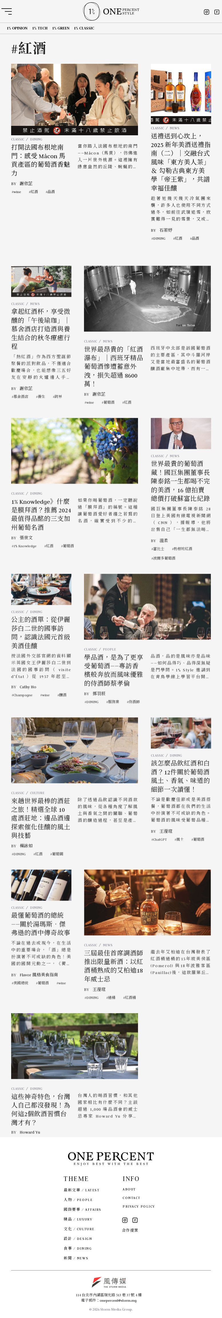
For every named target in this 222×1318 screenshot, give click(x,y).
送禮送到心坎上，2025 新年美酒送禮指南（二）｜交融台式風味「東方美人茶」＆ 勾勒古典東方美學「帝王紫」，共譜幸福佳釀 (181, 162)
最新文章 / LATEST (81, 1190)
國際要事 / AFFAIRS (82, 1209)
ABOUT (129, 1189)
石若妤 (165, 230)
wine (17, 191)
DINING (36, 139)
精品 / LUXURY (78, 1219)
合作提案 (130, 1230)
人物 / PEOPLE (78, 1200)
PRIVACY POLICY (139, 1206)
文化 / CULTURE (79, 1229)
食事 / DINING (78, 1248)
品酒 (51, 191)
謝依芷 (25, 183)
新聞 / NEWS (76, 1258)
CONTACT (132, 1198)
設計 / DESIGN (78, 1238)
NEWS (174, 128)
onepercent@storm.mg (118, 1300)
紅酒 (34, 191)
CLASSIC (17, 139)
